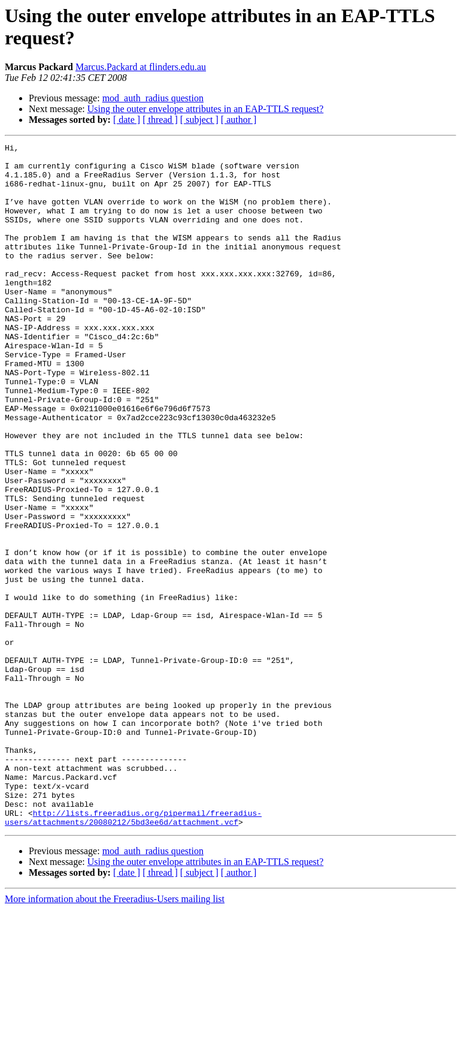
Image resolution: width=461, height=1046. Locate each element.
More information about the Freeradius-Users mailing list (115, 1035)
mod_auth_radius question (153, 98)
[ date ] (126, 119)
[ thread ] (160, 119)
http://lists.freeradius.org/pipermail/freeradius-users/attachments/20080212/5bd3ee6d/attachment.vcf (133, 953)
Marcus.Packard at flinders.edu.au (140, 67)
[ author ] (239, 119)
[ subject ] (199, 119)
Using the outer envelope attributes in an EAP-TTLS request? (205, 109)
